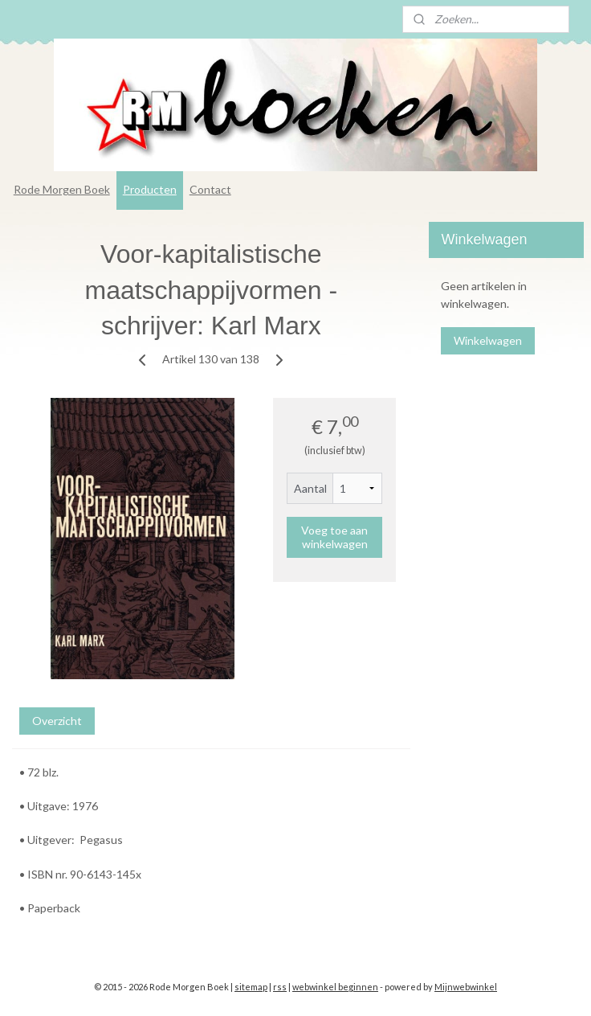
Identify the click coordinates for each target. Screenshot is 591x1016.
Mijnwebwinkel (465, 986)
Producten (150, 189)
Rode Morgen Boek (62, 189)
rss (280, 986)
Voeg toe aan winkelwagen (334, 537)
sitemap (250, 986)
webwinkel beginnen (335, 986)
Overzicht (57, 720)
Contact (210, 189)
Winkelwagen (488, 340)
